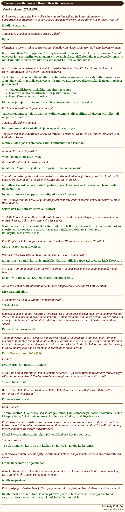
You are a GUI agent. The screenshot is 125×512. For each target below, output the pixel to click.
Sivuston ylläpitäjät (113, 509)
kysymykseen (84, 241)
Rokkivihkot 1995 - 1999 (26, 353)
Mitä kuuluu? (10, 407)
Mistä (5, 268)
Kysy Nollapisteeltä (60, 3)
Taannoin (8, 337)
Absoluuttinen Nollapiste (19, 3)
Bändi (41, 3)
